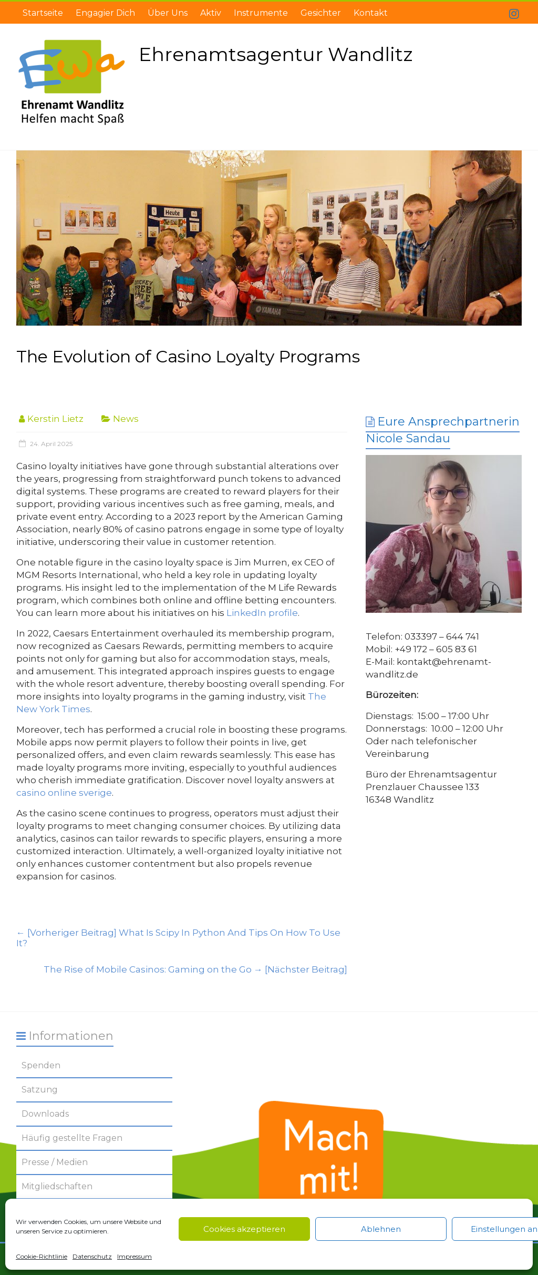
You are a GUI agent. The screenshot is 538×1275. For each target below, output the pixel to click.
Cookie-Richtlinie (41, 1256)
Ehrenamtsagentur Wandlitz (275, 54)
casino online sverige (64, 792)
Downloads (45, 1114)
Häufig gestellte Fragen (72, 1138)
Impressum (134, 1256)
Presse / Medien (55, 1162)
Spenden (41, 1065)
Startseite (43, 13)
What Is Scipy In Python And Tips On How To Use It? (178, 937)
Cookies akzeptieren (244, 1229)
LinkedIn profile (262, 613)
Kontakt (371, 13)
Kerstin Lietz (55, 418)
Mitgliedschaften (57, 1186)
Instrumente (261, 13)
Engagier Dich (105, 13)
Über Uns (168, 13)
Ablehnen (381, 1229)
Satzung (40, 1090)
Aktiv (210, 13)
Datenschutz (92, 1256)
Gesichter (321, 13)
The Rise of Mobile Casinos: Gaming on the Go (195, 969)
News (126, 418)
